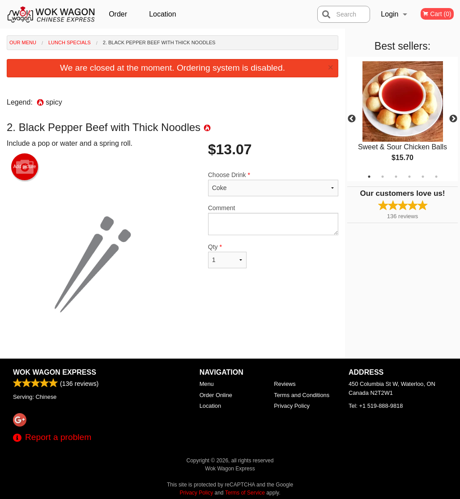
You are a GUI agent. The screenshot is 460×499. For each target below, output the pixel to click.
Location (162, 14)
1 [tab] (369, 176)
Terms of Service (245, 493)
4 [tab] (409, 176)
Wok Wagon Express (54, 372)
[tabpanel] (402, 119)
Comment (273, 219)
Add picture (24, 166)
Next (453, 118)
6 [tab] (436, 176)
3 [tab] (396, 176)
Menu (207, 384)
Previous (351, 118)
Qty (227, 255)
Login (389, 14)
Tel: (376, 405)
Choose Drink (273, 183)
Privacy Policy (292, 405)
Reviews (284, 384)
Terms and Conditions (301, 395)
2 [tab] (382, 176)
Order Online (119, 19)
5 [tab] (422, 176)
